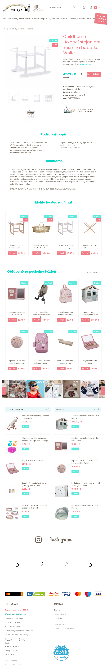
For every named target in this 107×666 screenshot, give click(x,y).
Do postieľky (45, 19)
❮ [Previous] (4, 391)
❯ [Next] (103, 391)
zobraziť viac (85, 64)
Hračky (15, 19)
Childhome (75, 92)
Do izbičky (35, 19)
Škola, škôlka (24, 19)
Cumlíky (63, 19)
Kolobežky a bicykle (77, 19)
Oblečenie (6, 19)
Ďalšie (88, 19)
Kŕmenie (55, 19)
